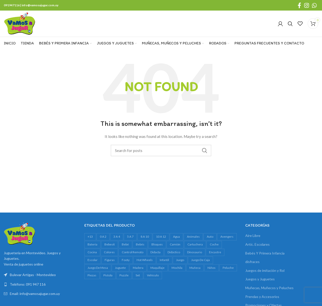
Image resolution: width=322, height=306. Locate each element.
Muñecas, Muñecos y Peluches (269, 288)
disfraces (252, 262)
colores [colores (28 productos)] (109, 252)
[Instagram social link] (306, 5)
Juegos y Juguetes (260, 279)
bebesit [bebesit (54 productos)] (109, 244)
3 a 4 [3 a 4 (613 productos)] (116, 236)
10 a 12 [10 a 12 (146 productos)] (161, 236)
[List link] (40, 284)
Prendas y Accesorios (262, 296)
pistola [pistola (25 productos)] (107, 275)
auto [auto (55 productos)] (210, 236)
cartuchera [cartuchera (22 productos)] (195, 244)
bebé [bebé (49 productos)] (125, 244)
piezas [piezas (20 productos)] (92, 275)
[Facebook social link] (299, 5)
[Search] (290, 24)
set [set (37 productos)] (138, 275)
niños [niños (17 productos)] (212, 268)
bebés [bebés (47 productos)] (140, 244)
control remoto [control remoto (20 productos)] (132, 252)
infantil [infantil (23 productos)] (164, 260)
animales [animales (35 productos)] (193, 236)
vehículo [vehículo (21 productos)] (153, 275)
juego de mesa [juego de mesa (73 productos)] (98, 268)
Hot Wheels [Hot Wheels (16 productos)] (145, 260)
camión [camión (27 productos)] (175, 244)
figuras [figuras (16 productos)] (110, 260)
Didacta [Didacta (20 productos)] (155, 252)
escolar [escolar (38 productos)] (93, 260)
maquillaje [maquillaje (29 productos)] (157, 268)
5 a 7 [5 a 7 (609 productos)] (130, 236)
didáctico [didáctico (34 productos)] (174, 252)
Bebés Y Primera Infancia (265, 253)
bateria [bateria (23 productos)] (92, 244)
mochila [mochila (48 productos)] (177, 268)
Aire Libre (252, 235)
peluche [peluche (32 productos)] (228, 268)
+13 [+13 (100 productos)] (90, 236)
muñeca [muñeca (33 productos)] (194, 268)
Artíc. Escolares (257, 244)
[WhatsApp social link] (314, 5)
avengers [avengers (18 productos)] (226, 236)
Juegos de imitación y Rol (265, 270)
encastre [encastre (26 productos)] (215, 252)
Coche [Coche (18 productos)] (214, 244)
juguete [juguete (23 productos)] (120, 268)
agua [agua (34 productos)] (176, 236)
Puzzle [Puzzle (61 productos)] (124, 275)
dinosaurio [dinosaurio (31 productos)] (194, 252)
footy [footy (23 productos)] (126, 260)
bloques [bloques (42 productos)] (157, 244)
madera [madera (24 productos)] (138, 268)
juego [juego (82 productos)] (180, 260)
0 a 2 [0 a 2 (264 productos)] (103, 236)
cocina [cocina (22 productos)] (92, 252)
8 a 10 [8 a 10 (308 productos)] (145, 236)
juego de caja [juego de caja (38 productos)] (200, 260)
